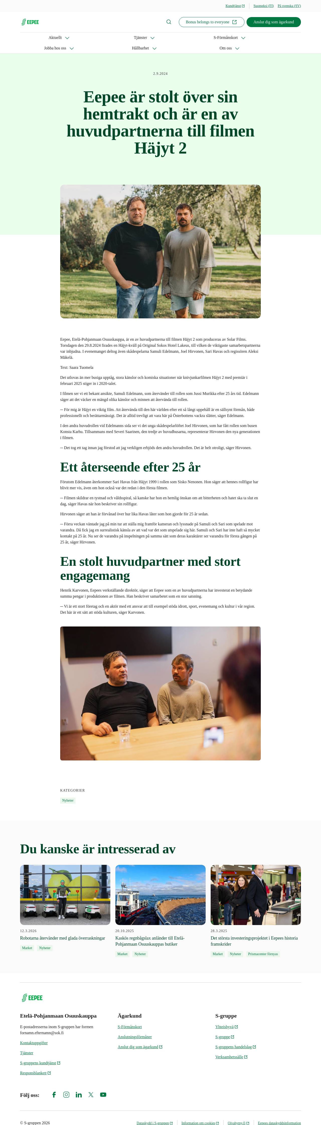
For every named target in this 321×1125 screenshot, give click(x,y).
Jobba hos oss (127, 37)
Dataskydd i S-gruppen (155, 1112)
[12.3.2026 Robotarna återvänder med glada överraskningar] (65, 897)
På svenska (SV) (289, 6)
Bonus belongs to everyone (211, 22)
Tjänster (54, 37)
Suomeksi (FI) (264, 6)
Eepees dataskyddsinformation (279, 1112)
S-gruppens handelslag (235, 1036)
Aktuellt (26, 37)
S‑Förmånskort (130, 1016)
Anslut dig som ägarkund (274, 22)
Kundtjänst (235, 6)
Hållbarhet (161, 37)
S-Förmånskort (88, 37)
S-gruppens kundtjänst (40, 1052)
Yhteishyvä (226, 1016)
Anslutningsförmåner (135, 1026)
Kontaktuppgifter (34, 1032)
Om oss (191, 37)
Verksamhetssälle (231, 1046)
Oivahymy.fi (238, 1112)
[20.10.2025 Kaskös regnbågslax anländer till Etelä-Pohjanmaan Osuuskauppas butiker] (160, 900)
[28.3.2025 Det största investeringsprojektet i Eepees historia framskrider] (256, 900)
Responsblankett (35, 1062)
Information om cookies (200, 1112)
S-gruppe (225, 1026)
